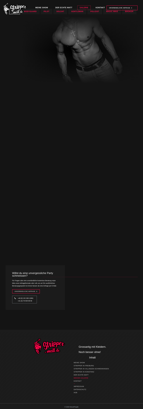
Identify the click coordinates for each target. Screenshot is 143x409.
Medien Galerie (81, 378)
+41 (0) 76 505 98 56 (25, 301)
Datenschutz (80, 389)
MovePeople (74, 407)
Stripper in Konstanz (84, 372)
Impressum (79, 386)
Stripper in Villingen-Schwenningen (91, 369)
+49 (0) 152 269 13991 (25, 298)
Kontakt (78, 381)
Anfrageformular (25, 283)
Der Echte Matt (81, 375)
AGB (75, 392)
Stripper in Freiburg (84, 366)
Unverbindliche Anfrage (25, 291)
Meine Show (79, 362)
